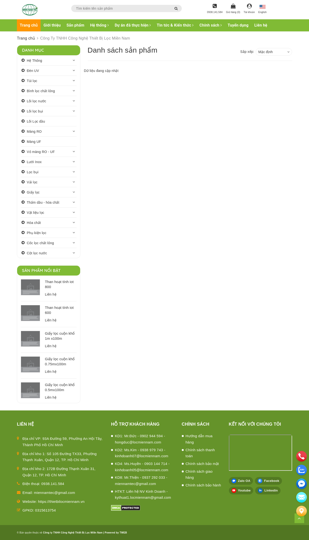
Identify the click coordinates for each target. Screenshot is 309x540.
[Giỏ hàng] (233, 9)
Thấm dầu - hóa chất (43, 202)
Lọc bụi (32, 172)
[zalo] (301, 470)
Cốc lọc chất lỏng (40, 243)
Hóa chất (34, 223)
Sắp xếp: (247, 52)
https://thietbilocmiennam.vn (61, 501)
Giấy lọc (33, 192)
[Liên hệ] (301, 511)
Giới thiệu (52, 25)
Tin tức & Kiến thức (175, 25)
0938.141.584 (52, 484)
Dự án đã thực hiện (133, 25)
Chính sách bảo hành (203, 485)
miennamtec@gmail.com (54, 493)
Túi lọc (32, 81)
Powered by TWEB (116, 532)
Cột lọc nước (37, 253)
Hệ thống (99, 25)
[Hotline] (215, 9)
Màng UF (34, 142)
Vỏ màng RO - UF (41, 152)
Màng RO (34, 131)
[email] (301, 483)
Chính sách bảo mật (202, 464)
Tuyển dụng (238, 25)
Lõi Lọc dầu (36, 121)
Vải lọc (32, 182)
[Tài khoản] (249, 9)
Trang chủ (29, 25)
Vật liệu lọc (35, 213)
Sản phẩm (75, 25)
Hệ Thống (34, 60)
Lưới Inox (34, 162)
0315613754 (45, 510)
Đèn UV (33, 71)
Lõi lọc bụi (35, 111)
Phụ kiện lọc (36, 233)
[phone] (301, 456)
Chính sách (210, 25)
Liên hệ (260, 25)
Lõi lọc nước (36, 101)
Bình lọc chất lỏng (41, 91)
